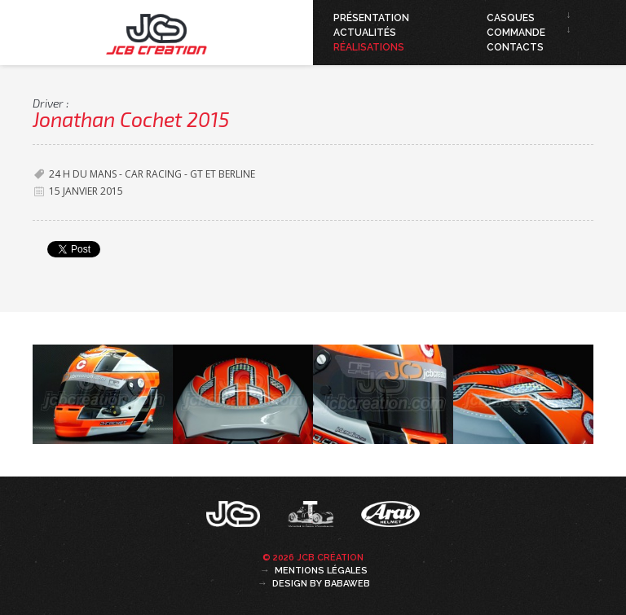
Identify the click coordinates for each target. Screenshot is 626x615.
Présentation (371, 18)
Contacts (515, 47)
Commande (516, 32)
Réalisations (368, 47)
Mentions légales (321, 570)
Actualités (364, 32)
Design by (321, 583)
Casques (511, 18)
